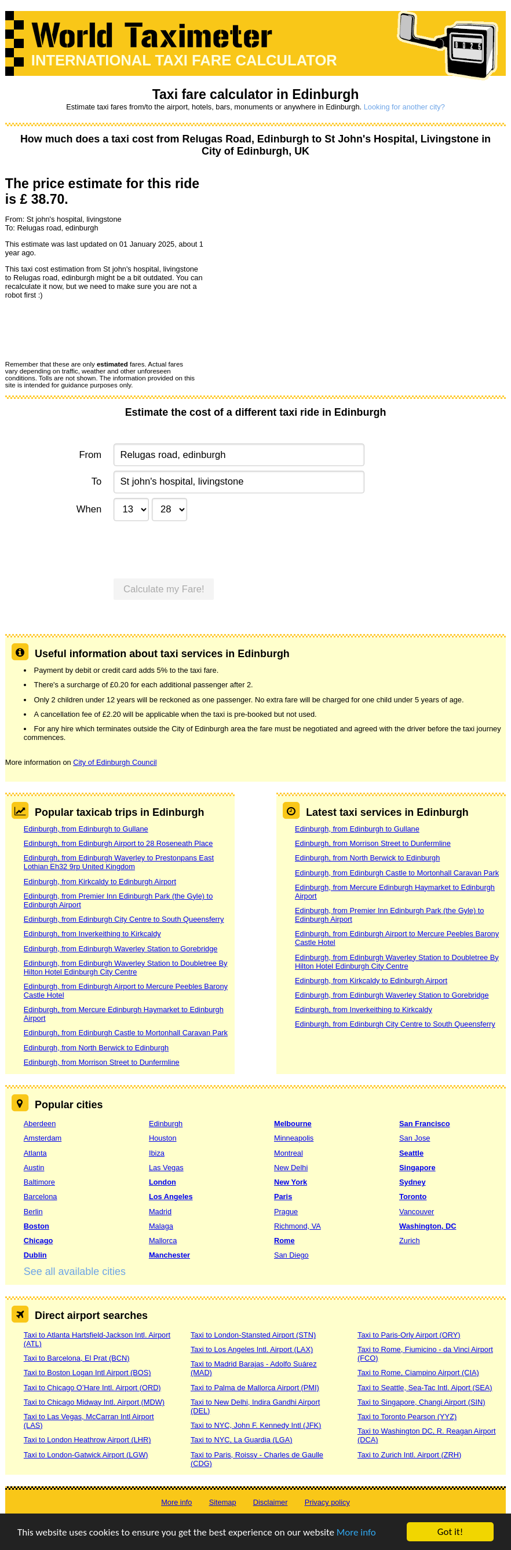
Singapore (417, 1167)
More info (356, 1532)
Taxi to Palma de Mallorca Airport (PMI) (255, 1387)
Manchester (169, 1255)
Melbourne (293, 1123)
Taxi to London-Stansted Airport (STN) (253, 1335)
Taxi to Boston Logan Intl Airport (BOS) (87, 1372)
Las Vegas (166, 1167)
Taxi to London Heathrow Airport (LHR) (87, 1439)
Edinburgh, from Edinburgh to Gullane (86, 829)
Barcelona (40, 1196)
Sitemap (222, 1502)
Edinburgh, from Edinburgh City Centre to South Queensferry (124, 919)
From (90, 454)
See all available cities (75, 1271)
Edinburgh (166, 1123)
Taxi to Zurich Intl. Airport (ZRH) (409, 1454)
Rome (284, 1240)
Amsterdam (42, 1138)
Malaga (161, 1226)
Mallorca (163, 1240)
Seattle (411, 1153)
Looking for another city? (404, 106)
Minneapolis (293, 1138)
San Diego (291, 1255)
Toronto (412, 1196)
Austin (34, 1167)
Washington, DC (427, 1226)
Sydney (412, 1182)
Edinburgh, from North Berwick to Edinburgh (96, 1047)
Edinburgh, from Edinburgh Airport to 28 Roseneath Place (118, 843)
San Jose (414, 1138)
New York (290, 1182)
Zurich (409, 1240)
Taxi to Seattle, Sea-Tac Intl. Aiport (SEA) (424, 1387)
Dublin (35, 1255)
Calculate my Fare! (164, 589)
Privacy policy (327, 1502)
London (162, 1182)
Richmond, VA (297, 1226)
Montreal (288, 1153)
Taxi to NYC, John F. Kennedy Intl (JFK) (256, 1425)
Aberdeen (40, 1123)
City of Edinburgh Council (114, 762)
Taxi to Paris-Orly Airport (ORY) (409, 1335)
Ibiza (157, 1153)
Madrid (160, 1211)
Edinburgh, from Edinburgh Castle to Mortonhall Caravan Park (126, 1032)
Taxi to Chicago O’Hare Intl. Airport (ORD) (92, 1387)
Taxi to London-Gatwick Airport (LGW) (86, 1454)
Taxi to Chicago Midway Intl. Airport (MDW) (94, 1402)
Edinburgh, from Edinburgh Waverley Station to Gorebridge (121, 948)
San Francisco (424, 1123)
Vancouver (416, 1211)
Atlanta (35, 1153)
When (88, 509)
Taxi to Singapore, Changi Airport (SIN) (421, 1402)
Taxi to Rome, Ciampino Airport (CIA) (418, 1372)
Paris (283, 1196)
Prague (286, 1211)
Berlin (33, 1211)
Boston (36, 1226)
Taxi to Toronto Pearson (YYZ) (407, 1416)
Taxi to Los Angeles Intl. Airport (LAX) (252, 1349)
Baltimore (39, 1182)
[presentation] (93, 329)
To (97, 481)
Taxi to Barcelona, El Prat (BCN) (77, 1358)
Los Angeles (171, 1196)
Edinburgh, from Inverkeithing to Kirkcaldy (92, 933)
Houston (163, 1138)
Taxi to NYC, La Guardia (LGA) (242, 1439)
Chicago (38, 1240)
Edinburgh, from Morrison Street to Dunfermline (102, 1062)
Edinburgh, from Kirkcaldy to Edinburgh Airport (100, 881)
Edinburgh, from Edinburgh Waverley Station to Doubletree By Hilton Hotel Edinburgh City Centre (126, 967)
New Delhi (291, 1167)
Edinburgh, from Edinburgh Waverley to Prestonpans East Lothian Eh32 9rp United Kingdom (119, 862)
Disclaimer (270, 1502)
